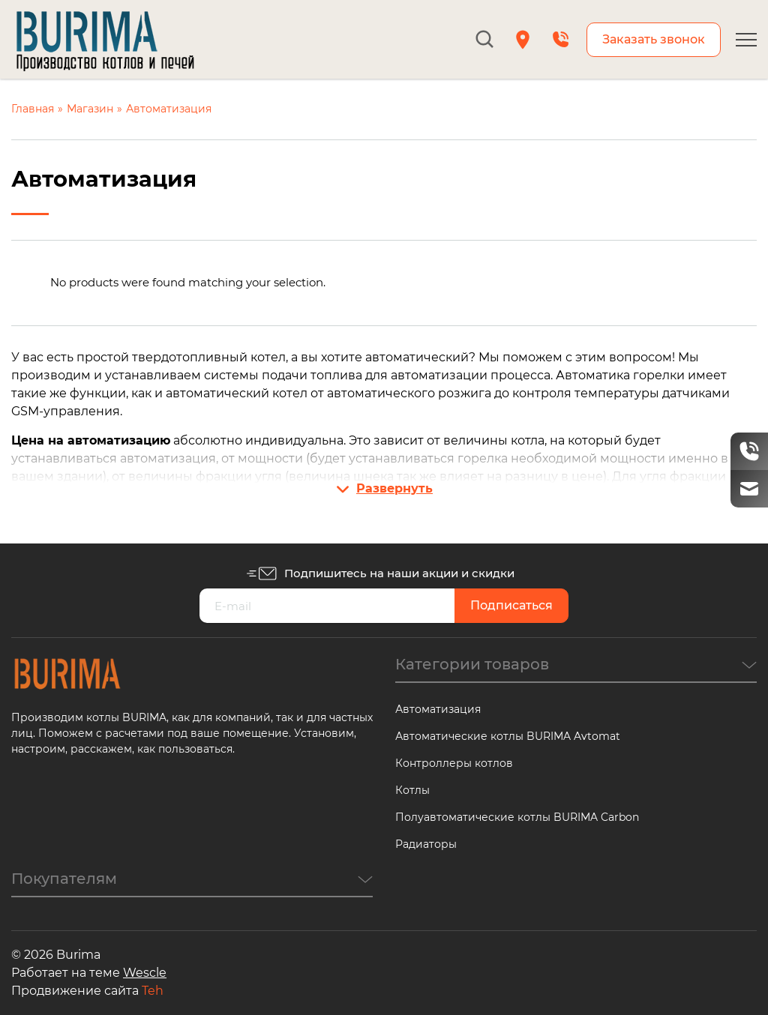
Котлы (412, 790)
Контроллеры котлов (454, 763)
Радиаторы (426, 844)
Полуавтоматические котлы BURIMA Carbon (517, 817)
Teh (153, 991)
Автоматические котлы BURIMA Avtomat (507, 736)
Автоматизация (438, 709)
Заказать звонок (653, 39)
